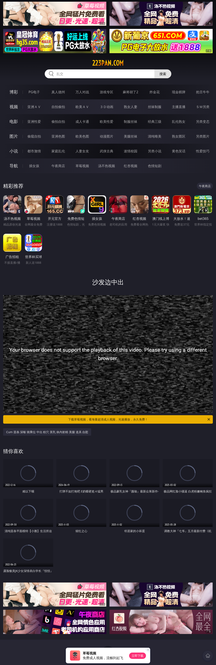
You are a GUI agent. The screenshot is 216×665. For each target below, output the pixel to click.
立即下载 (137, 656)
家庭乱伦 (58, 151)
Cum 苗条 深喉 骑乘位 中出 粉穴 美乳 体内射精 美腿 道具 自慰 (47, 432)
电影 (13, 121)
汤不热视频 (106, 166)
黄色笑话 (178, 151)
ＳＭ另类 (202, 106)
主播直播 (178, 106)
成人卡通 (82, 121)
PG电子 (34, 92)
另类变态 (202, 121)
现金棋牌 (178, 92)
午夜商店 (58, 166)
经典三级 (154, 121)
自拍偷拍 (58, 106)
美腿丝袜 (130, 136)
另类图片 (202, 136)
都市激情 (34, 151)
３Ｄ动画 (106, 106)
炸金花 (155, 92)
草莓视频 (82, 166)
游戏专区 (106, 92)
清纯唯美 (154, 136)
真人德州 (58, 92)
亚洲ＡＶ (34, 106)
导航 (13, 166)
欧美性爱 (106, 121)
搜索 (162, 74)
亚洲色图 (58, 136)
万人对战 (82, 92)
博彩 (13, 92)
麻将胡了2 (130, 92)
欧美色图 (82, 136)
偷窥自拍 (34, 136)
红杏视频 (130, 166)
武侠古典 (106, 151)
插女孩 (34, 166)
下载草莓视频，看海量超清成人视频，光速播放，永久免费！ (139, 419)
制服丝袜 (130, 121)
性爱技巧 (202, 151)
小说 (13, 151)
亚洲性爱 (34, 121)
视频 (13, 106)
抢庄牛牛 (202, 92)
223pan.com (108, 63)
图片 (13, 136)
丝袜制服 (154, 106)
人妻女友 (82, 151)
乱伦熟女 (178, 121)
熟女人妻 (130, 106)
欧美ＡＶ (82, 106)
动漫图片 (106, 136)
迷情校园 (130, 151)
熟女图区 (178, 136)
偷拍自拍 (58, 121)
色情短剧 (154, 166)
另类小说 (154, 151)
